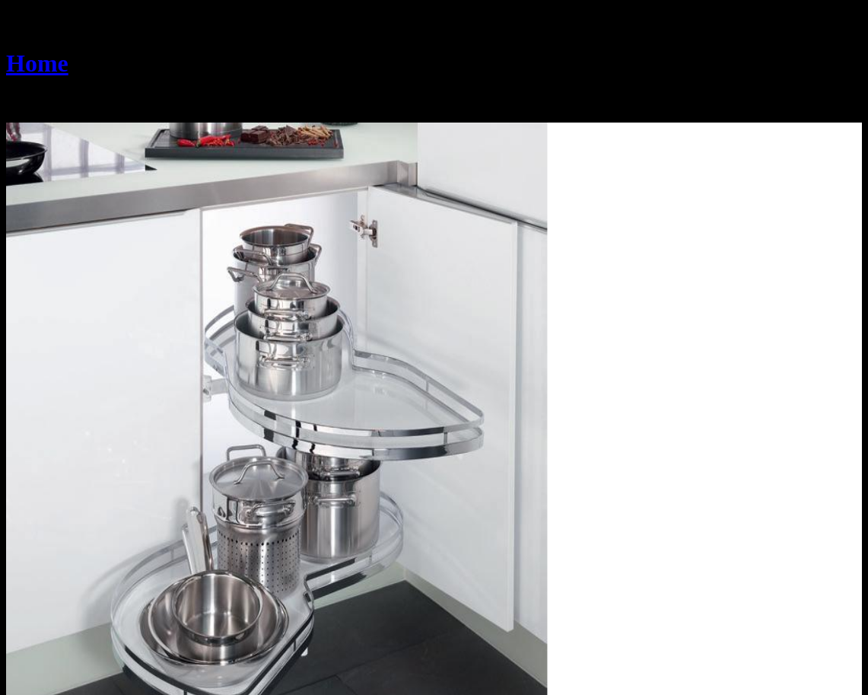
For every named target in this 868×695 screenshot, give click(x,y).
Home (37, 63)
